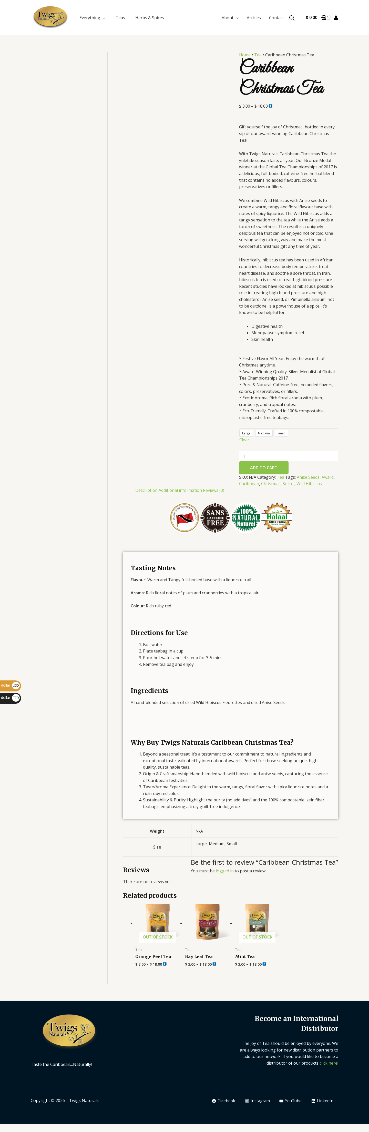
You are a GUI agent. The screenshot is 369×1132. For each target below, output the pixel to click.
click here (328, 1063)
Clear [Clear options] (244, 440)
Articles (254, 18)
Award (328, 477)
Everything (89, 18)
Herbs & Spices (149, 18)
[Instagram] (255, 1101)
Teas (120, 18)
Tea (258, 55)
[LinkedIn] (322, 1101)
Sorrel (288, 483)
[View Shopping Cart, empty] (316, 18)
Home (245, 55)
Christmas (271, 483)
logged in (225, 871)
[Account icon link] (336, 17)
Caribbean (249, 483)
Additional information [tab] (180, 490)
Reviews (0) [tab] (213, 490)
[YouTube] (289, 1101)
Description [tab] (146, 490)
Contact (276, 18)
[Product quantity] (288, 456)
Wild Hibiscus (309, 483)
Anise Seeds (308, 477)
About (227, 18)
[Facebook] (221, 1101)
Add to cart (264, 468)
